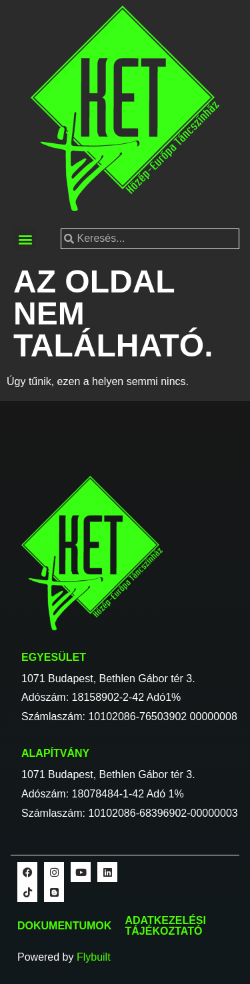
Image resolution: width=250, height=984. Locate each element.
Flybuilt (94, 957)
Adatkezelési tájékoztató (165, 926)
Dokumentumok (64, 925)
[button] (25, 239)
